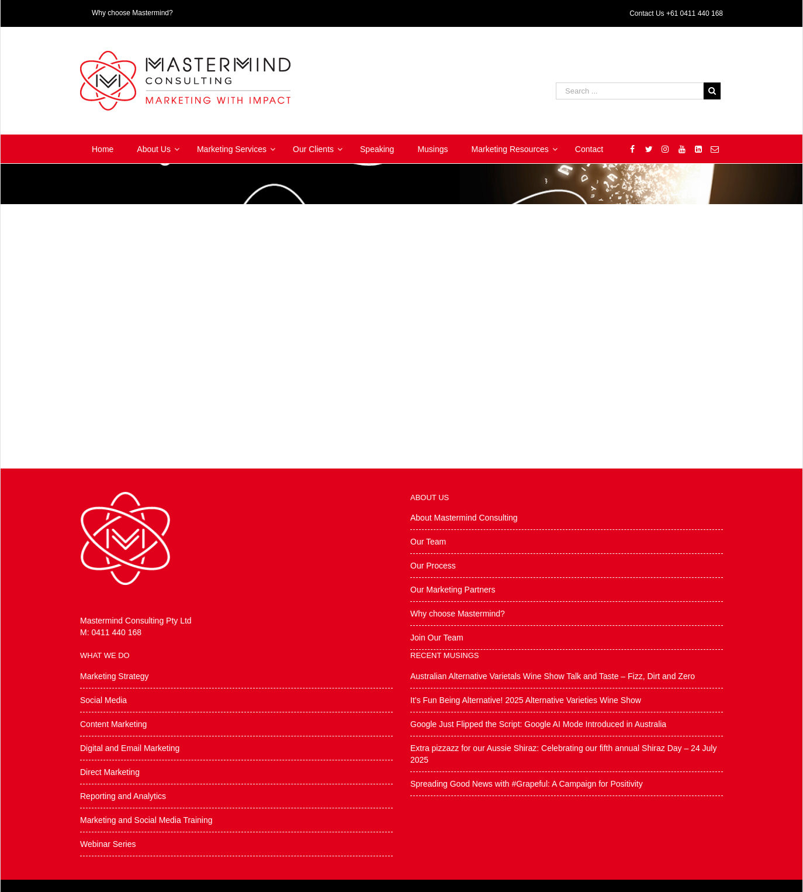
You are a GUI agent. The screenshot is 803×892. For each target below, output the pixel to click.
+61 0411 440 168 (694, 13)
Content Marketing (113, 724)
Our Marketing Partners (453, 589)
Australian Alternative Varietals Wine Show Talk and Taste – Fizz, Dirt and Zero (552, 676)
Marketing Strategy (114, 676)
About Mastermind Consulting (464, 517)
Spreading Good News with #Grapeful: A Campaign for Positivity (526, 783)
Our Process (433, 565)
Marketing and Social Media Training (146, 820)
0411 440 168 (116, 632)
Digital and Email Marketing (129, 748)
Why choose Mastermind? (457, 613)
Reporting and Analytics (123, 796)
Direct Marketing (110, 772)
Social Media (103, 700)
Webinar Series (108, 844)
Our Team (428, 541)
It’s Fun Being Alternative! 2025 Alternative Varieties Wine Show (525, 700)
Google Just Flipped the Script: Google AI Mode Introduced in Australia (538, 724)
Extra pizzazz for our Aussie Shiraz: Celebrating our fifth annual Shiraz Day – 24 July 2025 (563, 753)
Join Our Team (436, 637)
